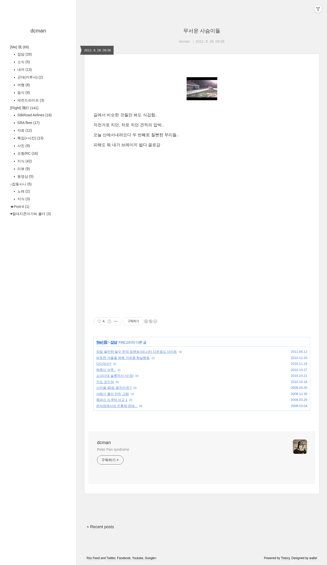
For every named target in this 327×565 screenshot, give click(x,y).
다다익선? (103, 364)
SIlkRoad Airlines (34, 115)
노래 (23, 191)
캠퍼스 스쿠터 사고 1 (111, 400)
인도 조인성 (105, 382)
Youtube (137, 558)
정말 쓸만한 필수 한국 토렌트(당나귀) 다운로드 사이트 (136, 352)
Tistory (285, 558)
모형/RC (27, 153)
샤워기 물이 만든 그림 (112, 394)
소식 (23, 62)
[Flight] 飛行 (24, 108)
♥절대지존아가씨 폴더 (30, 214)
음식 (23, 93)
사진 (23, 146)
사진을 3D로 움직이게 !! (114, 388)
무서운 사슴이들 (202, 30)
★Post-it (19, 207)
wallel (313, 558)
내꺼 (24, 69)
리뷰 (23, 169)
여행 (23, 85)
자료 (24, 130)
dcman (38, 30)
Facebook (123, 558)
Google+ (151, 558)
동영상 (24, 176)
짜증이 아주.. (106, 370)
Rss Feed (93, 558)
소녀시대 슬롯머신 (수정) (115, 376)
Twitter (110, 558)
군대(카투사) (29, 77)
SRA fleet (28, 123)
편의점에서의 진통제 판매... (116, 406)
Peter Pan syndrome (113, 449)
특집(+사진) (29, 138)
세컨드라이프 (30, 100)
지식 (24, 161)
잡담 (24, 54)
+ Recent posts (100, 527)
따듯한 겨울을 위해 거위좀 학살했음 (123, 358)
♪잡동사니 (21, 184)
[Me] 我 (19, 47)
